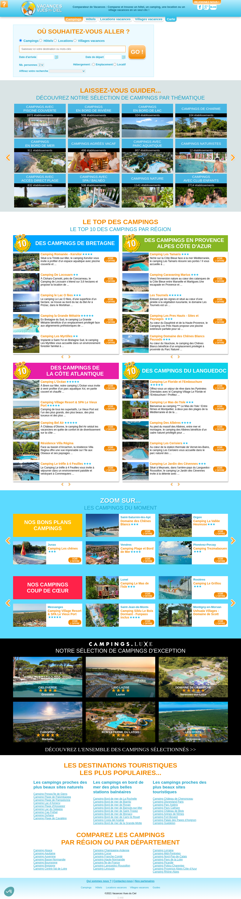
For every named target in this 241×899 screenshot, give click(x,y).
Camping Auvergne (45, 856)
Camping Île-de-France (106, 862)
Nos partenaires (145, 881)
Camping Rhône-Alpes (166, 871)
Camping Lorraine (163, 850)
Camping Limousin (104, 868)
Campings (73, 19)
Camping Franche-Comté (108, 856)
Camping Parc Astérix (165, 804)
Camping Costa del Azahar (108, 819)
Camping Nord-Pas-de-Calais (170, 856)
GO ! (137, 52)
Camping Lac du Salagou (48, 808)
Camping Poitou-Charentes (168, 865)
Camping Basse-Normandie (50, 859)
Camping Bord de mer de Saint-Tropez (115, 810)
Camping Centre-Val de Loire (50, 868)
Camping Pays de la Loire (168, 859)
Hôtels (91, 19)
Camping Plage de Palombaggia (52, 796)
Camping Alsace (43, 850)
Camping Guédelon (164, 822)
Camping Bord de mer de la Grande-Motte (117, 822)
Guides (156, 887)
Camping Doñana (44, 815)
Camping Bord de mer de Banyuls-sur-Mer (117, 807)
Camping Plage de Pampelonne (52, 799)
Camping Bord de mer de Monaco (112, 813)
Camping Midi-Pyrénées (167, 853)
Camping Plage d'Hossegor (49, 805)
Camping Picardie (163, 862)
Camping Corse (102, 853)
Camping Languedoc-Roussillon (111, 865)
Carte (171, 19)
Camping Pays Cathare (166, 807)
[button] (9, 891)
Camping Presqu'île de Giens (50, 793)
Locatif (121, 64)
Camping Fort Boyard (165, 816)
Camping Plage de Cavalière (50, 818)
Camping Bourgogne (45, 862)
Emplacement (104, 64)
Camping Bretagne (44, 865)
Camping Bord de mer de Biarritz (112, 801)
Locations (65, 41)
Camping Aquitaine (45, 853)
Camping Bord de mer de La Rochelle (115, 798)
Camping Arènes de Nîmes (168, 813)
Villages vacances (148, 19)
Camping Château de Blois (168, 810)
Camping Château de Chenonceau (173, 798)
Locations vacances (115, 19)
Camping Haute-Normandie (109, 859)
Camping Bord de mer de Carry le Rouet (116, 816)
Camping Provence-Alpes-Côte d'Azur (175, 868)
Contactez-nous (123, 881)
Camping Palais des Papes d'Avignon (174, 819)
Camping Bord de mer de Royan (112, 804)
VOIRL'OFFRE (110, 259)
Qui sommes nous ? (98, 881)
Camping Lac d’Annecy (47, 802)
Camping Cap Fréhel (46, 812)
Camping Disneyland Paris (168, 801)
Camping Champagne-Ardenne (111, 850)
